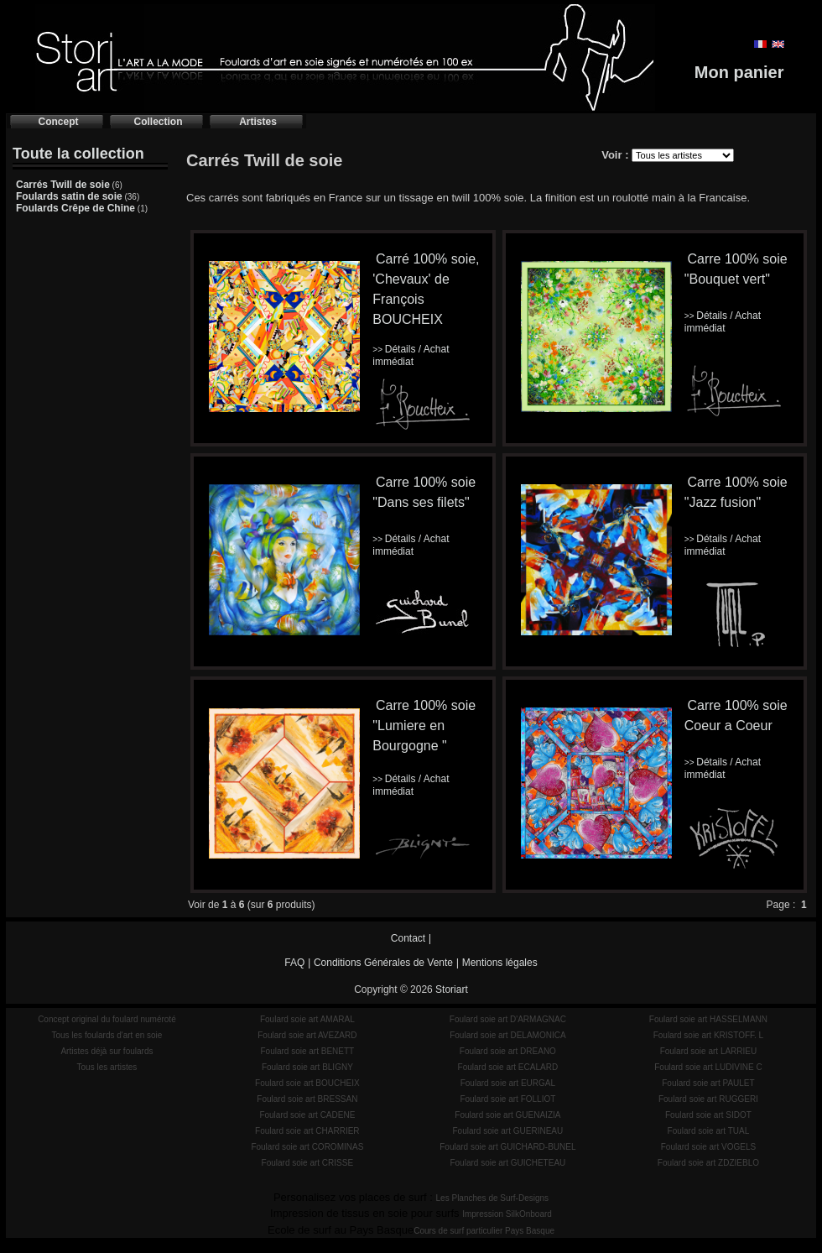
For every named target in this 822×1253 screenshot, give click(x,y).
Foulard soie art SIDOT (708, 1115)
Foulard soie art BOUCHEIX (307, 1083)
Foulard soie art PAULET (708, 1083)
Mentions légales (500, 962)
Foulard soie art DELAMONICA (507, 1035)
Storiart (451, 989)
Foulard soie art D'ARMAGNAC (508, 1019)
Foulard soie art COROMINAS (307, 1146)
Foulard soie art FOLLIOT (507, 1099)
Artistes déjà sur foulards (106, 1051)
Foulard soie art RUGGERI (708, 1099)
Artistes (258, 122)
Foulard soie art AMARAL (307, 1019)
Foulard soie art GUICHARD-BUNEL (507, 1146)
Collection (157, 122)
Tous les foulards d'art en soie (106, 1035)
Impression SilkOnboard (507, 1214)
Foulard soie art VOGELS (708, 1146)
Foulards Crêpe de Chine (75, 208)
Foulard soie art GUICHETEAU (507, 1162)
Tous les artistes (107, 1067)
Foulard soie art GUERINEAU (508, 1131)
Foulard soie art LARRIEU (708, 1051)
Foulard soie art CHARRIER (307, 1131)
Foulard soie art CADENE (307, 1115)
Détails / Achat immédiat (410, 355)
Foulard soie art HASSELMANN (708, 1019)
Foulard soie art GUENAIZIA (507, 1115)
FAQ (294, 962)
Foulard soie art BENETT (307, 1051)
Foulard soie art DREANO (508, 1051)
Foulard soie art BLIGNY (307, 1067)
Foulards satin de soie (69, 196)
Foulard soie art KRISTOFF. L (708, 1035)
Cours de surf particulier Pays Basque (484, 1230)
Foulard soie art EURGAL (507, 1083)
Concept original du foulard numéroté (107, 1019)
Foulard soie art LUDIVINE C (708, 1067)
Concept (59, 122)
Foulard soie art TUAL (709, 1131)
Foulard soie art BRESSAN (307, 1099)
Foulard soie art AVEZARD (307, 1035)
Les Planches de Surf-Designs (492, 1198)
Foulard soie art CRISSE (308, 1162)
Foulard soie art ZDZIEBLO (708, 1162)
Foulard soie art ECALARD (508, 1067)
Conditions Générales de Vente (383, 962)
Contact (408, 938)
